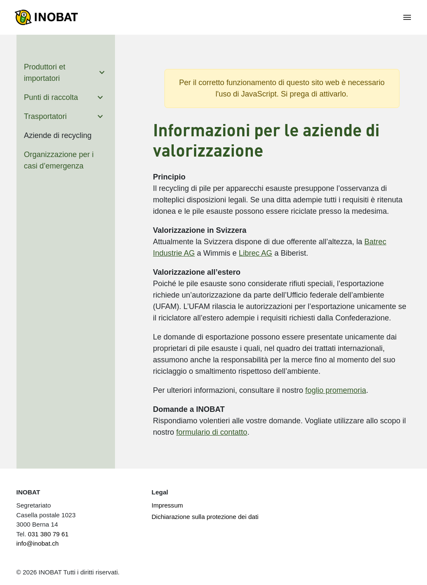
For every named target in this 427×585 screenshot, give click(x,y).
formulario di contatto (211, 432)
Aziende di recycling (58, 135)
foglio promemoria (335, 390)
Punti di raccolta (51, 97)
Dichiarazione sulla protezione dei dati (204, 516)
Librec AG (255, 253)
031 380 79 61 (48, 534)
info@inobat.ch (37, 543)
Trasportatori (45, 116)
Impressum (167, 505)
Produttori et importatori (45, 73)
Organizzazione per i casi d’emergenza (59, 160)
